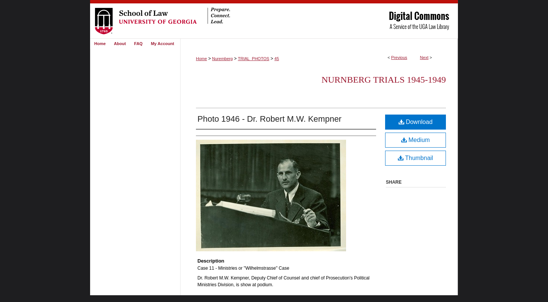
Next (424, 57)
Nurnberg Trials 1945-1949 (383, 80)
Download (416, 122)
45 (276, 58)
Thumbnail (415, 158)
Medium (415, 140)
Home (201, 58)
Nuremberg (222, 58)
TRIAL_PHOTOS (253, 58)
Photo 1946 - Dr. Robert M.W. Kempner (269, 119)
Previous (399, 57)
